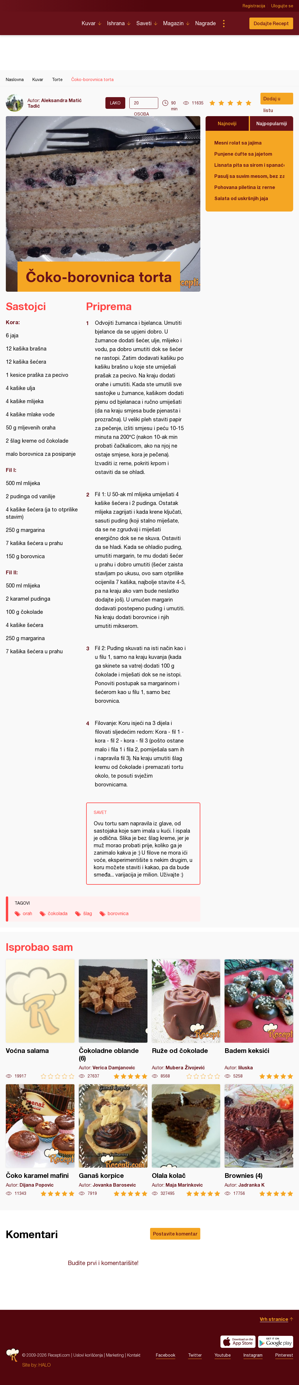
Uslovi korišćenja (88, 1355)
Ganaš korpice (113, 1140)
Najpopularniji (271, 123)
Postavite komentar (175, 1233)
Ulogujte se (282, 6)
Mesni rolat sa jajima (238, 142)
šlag (87, 913)
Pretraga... (235, 23)
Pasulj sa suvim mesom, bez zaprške (249, 176)
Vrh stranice (274, 1319)
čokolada (57, 913)
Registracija (254, 6)
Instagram (253, 1355)
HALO (45, 1364)
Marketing (115, 1355)
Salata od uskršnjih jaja (241, 198)
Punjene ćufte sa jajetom (243, 154)
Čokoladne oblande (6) (113, 1019)
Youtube (223, 1355)
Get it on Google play (275, 1342)
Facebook (165, 1355)
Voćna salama (40, 1019)
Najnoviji (227, 123)
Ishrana (116, 23)
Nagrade (205, 23)
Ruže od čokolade (186, 1019)
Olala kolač (186, 1140)
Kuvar (88, 23)
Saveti (144, 23)
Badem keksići (259, 1019)
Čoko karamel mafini (40, 1140)
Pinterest (284, 1355)
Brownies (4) (259, 1140)
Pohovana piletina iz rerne (244, 187)
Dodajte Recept (271, 23)
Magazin (173, 23)
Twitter (195, 1355)
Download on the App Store (237, 1342)
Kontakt (133, 1355)
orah (27, 913)
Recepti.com (39, 21)
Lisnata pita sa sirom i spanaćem (249, 165)
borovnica (118, 913)
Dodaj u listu (271, 100)
